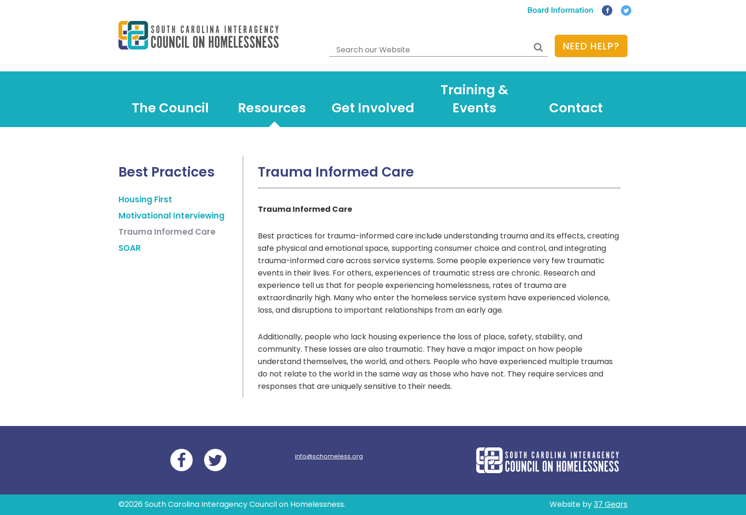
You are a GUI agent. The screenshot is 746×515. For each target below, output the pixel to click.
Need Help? (591, 46)
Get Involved (373, 108)
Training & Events (474, 99)
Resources (272, 108)
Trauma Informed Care (167, 232)
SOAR (129, 248)
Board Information (560, 10)
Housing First (145, 199)
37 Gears (611, 504)
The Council (170, 108)
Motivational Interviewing (171, 215)
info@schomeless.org (329, 456)
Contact (576, 108)
